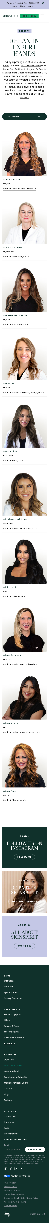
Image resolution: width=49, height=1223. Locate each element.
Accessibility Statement (15, 1202)
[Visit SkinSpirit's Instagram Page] (5, 1169)
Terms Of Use (10, 1186)
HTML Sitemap (10, 1205)
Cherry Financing (13, 998)
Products (8, 986)
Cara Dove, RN (35, 76)
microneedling (11, 1031)
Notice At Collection (13, 1190)
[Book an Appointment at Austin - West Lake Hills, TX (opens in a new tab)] (22, 664)
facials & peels (11, 1026)
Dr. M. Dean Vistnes (31, 65)
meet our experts (13, 1065)
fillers (7, 1020)
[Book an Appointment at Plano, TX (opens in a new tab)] (13, 460)
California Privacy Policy (15, 1194)
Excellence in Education (16, 1077)
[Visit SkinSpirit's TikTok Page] (20, 1169)
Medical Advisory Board (16, 1082)
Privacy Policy (31, 1161)
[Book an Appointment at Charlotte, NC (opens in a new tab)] (15, 800)
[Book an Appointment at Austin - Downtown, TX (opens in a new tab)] (20, 528)
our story (24, 946)
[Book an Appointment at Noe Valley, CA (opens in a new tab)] (16, 256)
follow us (24, 857)
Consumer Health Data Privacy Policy (21, 1198)
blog (6, 1094)
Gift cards (9, 980)
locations (9, 1122)
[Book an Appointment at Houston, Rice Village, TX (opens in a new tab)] (21, 188)
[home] (10, 16)
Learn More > (28, 6)
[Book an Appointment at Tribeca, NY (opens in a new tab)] (14, 596)
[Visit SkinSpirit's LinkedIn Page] (16, 1169)
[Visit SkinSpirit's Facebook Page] (10, 1169)
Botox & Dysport (12, 1014)
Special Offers (11, 992)
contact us (10, 1116)
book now (29, 16)
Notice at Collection (17, 1163)
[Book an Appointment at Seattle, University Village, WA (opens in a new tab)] (23, 392)
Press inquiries (11, 1133)
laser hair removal (14, 1037)
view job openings (25, 901)
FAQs (6, 1127)
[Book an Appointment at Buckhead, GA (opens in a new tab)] (15, 324)
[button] (43, 3)
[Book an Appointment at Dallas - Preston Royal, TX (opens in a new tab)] (21, 732)
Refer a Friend (11, 1071)
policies (8, 1100)
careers (8, 1088)
